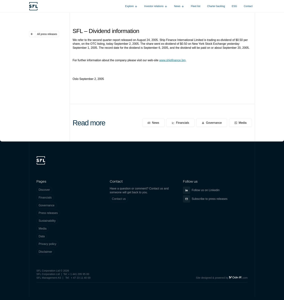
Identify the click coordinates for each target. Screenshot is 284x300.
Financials (45, 197)
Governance (46, 205)
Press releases (48, 212)
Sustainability (47, 220)
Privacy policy (47, 243)
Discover (44, 189)
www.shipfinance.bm (172, 60)
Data (42, 236)
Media (43, 228)
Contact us (119, 198)
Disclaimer (45, 251)
